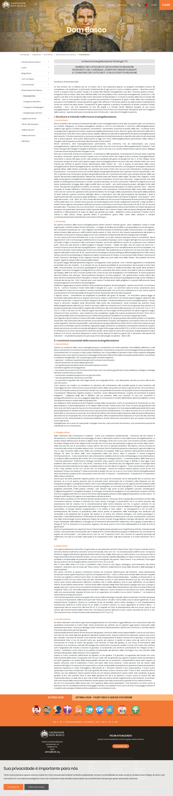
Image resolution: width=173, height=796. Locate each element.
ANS (54, 722)
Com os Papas (28, 79)
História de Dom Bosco (31, 62)
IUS (109, 722)
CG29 (166, 5)
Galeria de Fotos (28, 135)
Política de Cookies (36, 787)
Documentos (84, 55)
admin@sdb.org (52, 752)
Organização (98, 5)
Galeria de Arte (28, 130)
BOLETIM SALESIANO (73, 722)
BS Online (89, 722)
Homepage (70, 5)
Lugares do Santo (29, 118)
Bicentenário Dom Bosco (66, 55)
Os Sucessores (28, 84)
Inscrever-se (121, 746)
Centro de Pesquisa (30, 124)
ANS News (26, 141)
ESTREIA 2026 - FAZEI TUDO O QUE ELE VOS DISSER (104, 697)
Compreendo (13, 787)
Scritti (24, 67)
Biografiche (26, 73)
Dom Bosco (48, 55)
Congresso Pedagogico (33, 107)
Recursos (122, 5)
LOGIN (153, 5)
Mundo (111, 5)
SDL (61, 722)
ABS (103, 722)
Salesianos (84, 5)
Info (132, 5)
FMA (116, 722)
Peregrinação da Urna (32, 113)
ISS (97, 722)
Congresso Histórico (31, 101)
